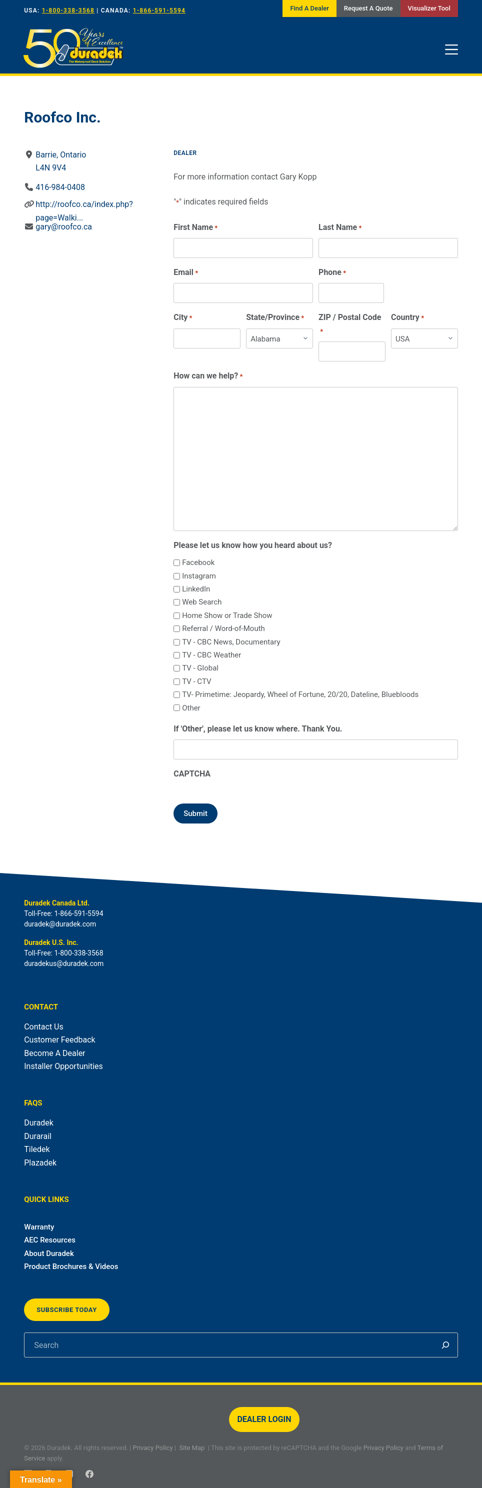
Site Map (191, 1448)
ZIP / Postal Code (349, 324)
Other (191, 708)
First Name (196, 227)
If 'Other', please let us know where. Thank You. (258, 729)
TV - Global (200, 668)
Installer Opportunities (63, 1066)
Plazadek (40, 1163)
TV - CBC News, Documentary (231, 642)
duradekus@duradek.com (64, 964)
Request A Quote (368, 8)
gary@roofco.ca (64, 227)
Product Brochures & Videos (71, 1266)
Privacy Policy (153, 1448)
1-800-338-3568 (68, 10)
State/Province (275, 317)
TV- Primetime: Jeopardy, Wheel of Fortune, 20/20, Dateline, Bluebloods (300, 694)
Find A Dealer (309, 8)
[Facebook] (90, 1474)
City (183, 317)
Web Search (202, 602)
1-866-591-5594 (159, 10)
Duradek (39, 1123)
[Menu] (451, 49)
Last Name (340, 227)
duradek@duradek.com (60, 924)
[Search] (446, 1345)
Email (186, 273)
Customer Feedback (59, 1039)
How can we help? (208, 376)
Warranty (39, 1227)
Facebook (198, 562)
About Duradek (49, 1253)
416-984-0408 (60, 187)
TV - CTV (196, 681)
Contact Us (44, 1027)
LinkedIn (196, 589)
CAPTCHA (192, 773)
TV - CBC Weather (211, 655)
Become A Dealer (54, 1053)
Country (407, 317)
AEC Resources (50, 1240)
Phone (332, 273)
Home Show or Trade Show (227, 615)
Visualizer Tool (429, 8)
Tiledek (37, 1149)
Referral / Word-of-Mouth (223, 628)
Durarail (38, 1136)
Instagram (199, 576)
